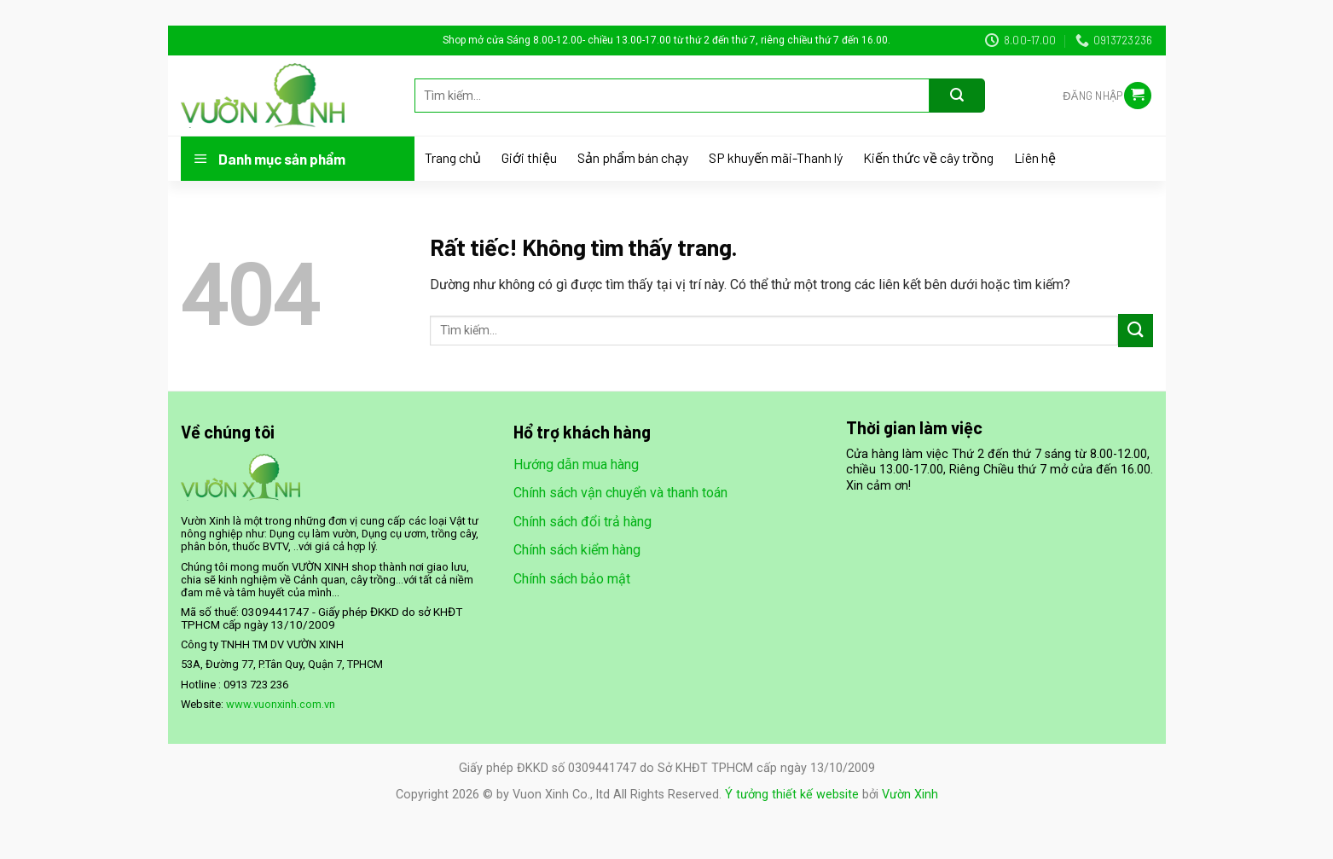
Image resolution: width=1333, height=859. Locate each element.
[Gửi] (957, 95)
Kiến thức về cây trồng (928, 158)
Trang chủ (453, 158)
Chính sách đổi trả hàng (582, 522)
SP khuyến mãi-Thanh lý (776, 158)
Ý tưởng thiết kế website (792, 794)
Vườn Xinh (910, 794)
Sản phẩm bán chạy (632, 158)
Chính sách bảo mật (571, 579)
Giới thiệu (529, 158)
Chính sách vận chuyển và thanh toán (620, 493)
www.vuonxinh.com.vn (280, 704)
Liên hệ (1035, 158)
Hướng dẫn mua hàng (576, 464)
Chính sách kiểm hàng (576, 550)
